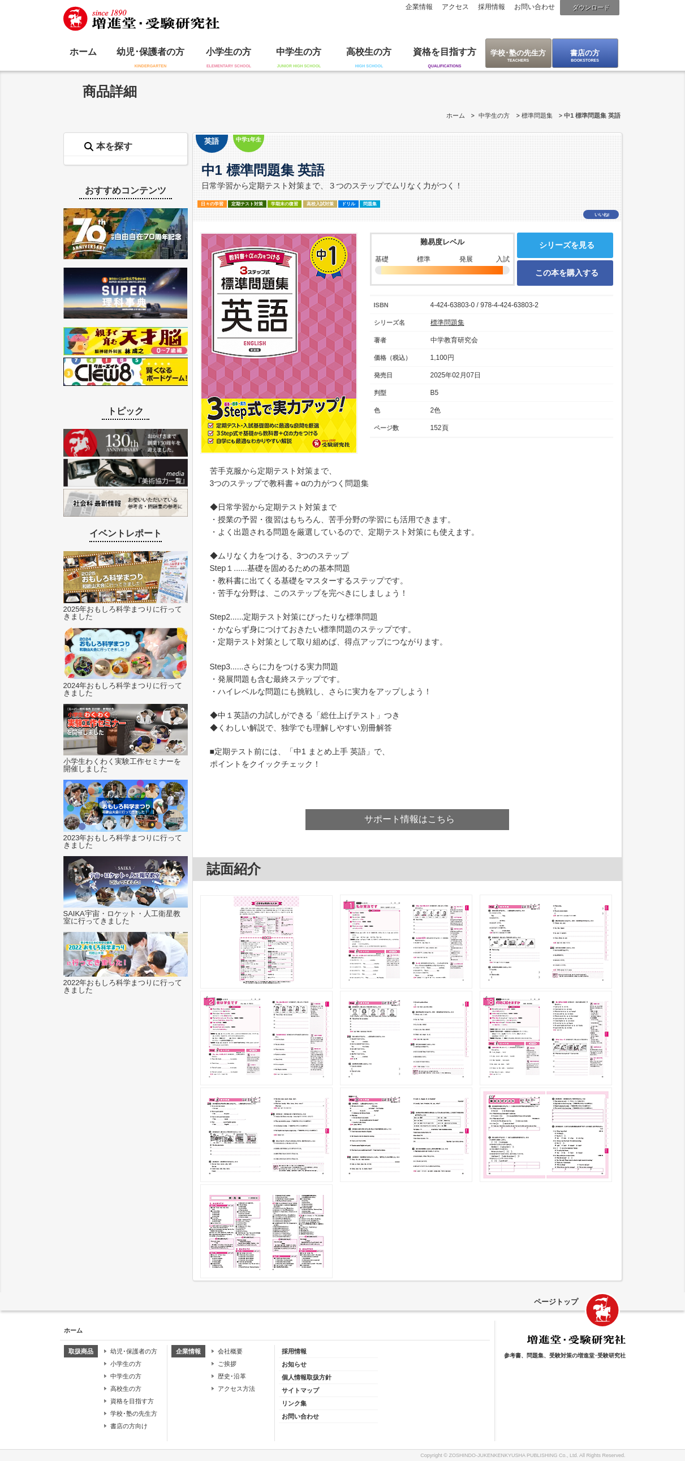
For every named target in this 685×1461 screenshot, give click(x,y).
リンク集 (294, 1403)
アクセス (455, 7)
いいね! (602, 214)
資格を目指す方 (444, 52)
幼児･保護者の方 (150, 52)
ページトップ (556, 1301)
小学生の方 (228, 52)
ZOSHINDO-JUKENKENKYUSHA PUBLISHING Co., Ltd (512, 1455)
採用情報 (491, 7)
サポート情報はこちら (409, 819)
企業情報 (419, 7)
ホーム (83, 52)
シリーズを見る (566, 245)
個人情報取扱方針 (306, 1377)
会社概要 (230, 1351)
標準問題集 (537, 115)
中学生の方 (298, 52)
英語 (211, 141)
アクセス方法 (236, 1388)
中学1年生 (248, 139)
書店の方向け (129, 1426)
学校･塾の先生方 (518, 53)
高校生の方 (368, 52)
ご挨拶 (227, 1363)
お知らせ (294, 1364)
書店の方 (585, 53)
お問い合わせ (534, 7)
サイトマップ (300, 1390)
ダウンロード (591, 7)
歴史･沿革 (232, 1376)
